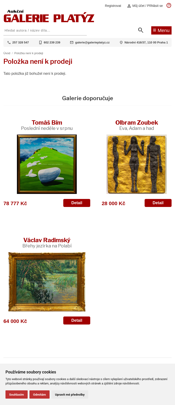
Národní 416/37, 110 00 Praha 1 (146, 42)
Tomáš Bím (47, 125)
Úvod (6, 53)
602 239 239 (52, 42)
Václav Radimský (47, 242)
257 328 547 (20, 42)
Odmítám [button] (39, 394)
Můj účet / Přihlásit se (145, 6)
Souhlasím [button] (16, 394)
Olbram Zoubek (136, 125)
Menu (161, 30)
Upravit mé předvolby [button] (70, 394)
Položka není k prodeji (28, 53)
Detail (76, 203)
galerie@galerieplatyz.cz (92, 42)
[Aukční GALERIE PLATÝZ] (49, 21)
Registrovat (113, 6)
